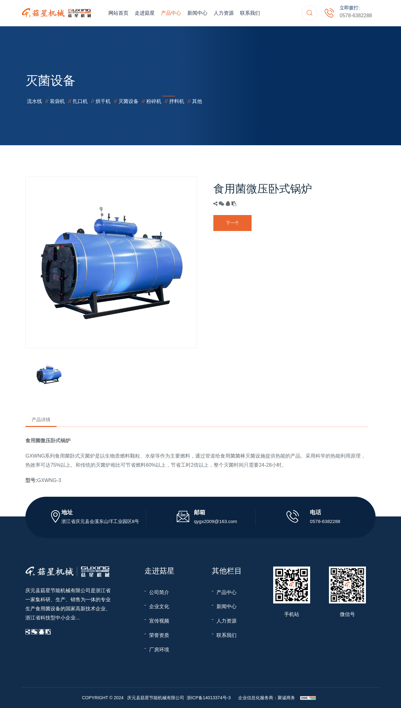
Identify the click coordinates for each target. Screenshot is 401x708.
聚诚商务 (286, 697)
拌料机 (176, 101)
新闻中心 (197, 13)
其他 (197, 101)
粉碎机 (153, 101)
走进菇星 (145, 13)
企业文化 (159, 606)
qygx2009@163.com (215, 521)
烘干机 (103, 101)
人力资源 (224, 13)
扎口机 (80, 101)
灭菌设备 (128, 101)
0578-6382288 (356, 15)
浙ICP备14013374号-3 (209, 697)
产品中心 (171, 13)
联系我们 (250, 13)
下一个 (232, 222)
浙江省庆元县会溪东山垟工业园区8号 (100, 521)
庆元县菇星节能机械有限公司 (58, 590)
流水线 (34, 101)
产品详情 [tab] (41, 419)
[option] (111, 262)
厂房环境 (159, 649)
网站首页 (118, 13)
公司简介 (159, 592)
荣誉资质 (159, 635)
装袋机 (57, 101)
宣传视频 (159, 620)
